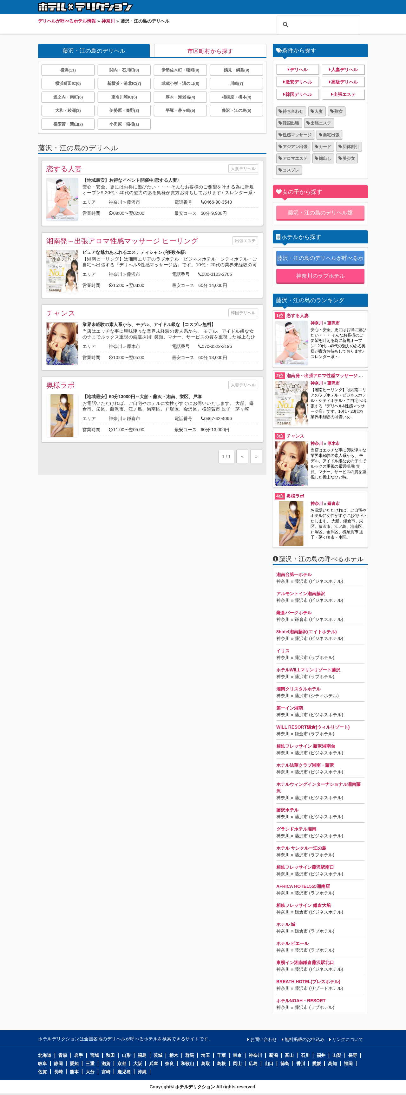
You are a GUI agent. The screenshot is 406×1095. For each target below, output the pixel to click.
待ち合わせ (293, 111)
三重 (90, 1063)
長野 (352, 1055)
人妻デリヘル (243, 168)
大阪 (137, 1063)
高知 (332, 1063)
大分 (90, 1071)
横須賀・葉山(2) (68, 124)
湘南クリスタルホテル (298, 688)
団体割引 (351, 146)
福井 (321, 1055)
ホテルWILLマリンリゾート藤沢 (308, 669)
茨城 (158, 1055)
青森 (62, 1055)
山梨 (336, 1055)
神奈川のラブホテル (320, 276)
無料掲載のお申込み (304, 1039)
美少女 (349, 158)
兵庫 (153, 1063)
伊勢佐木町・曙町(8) (180, 70)
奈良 (169, 1063)
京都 (121, 1063)
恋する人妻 (64, 169)
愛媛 (316, 1063)
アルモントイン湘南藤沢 (300, 593)
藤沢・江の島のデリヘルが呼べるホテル (320, 260)
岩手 (78, 1055)
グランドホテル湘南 (296, 829)
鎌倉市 (133, 418)
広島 (253, 1063)
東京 (237, 1055)
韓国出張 (291, 123)
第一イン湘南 (289, 708)
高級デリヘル (344, 82)
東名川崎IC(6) (124, 97)
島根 (221, 1063)
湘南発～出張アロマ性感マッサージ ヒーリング (122, 241)
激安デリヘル (298, 82)
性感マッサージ (297, 135)
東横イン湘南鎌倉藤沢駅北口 (305, 962)
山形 (126, 1055)
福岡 (348, 1063)
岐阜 (42, 1063)
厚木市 (133, 346)
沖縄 (142, 1071)
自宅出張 (331, 135)
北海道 (44, 1055)
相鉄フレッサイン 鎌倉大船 (303, 905)
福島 (142, 1055)
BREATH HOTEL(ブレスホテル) (308, 981)
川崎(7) (236, 83)
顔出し (325, 158)
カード (325, 146)
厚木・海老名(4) (180, 97)
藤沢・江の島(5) (237, 110)
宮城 (94, 1055)
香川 (300, 1063)
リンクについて (347, 1039)
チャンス (60, 313)
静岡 (58, 1063)
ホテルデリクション (195, 1086)
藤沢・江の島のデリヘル (93, 51)
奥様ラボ (60, 385)
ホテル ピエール (292, 943)
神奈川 (115, 202)
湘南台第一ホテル (294, 574)
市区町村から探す (210, 51)
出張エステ (245, 240)
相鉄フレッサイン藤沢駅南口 (305, 867)
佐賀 (42, 1071)
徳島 (284, 1063)
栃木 (173, 1055)
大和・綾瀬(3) (68, 110)
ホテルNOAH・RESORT (301, 1000)
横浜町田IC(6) (68, 83)
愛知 (74, 1063)
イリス (283, 650)
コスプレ (291, 170)
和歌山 (187, 1063)
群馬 (189, 1055)
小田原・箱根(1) (124, 124)
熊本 (74, 1071)
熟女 (338, 111)
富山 (289, 1055)
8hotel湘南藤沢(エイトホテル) (306, 631)
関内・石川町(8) (124, 70)
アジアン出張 (295, 146)
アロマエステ (295, 158)
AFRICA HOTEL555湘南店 (303, 886)
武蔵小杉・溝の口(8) (180, 83)
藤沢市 (133, 202)
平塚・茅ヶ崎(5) (180, 110)
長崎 (58, 1071)
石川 (305, 1055)
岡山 (237, 1063)
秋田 (110, 1055)
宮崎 (106, 1071)
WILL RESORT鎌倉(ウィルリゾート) (313, 727)
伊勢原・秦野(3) (124, 110)
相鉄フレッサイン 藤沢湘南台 (305, 746)
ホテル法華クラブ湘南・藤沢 (305, 765)
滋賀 (106, 1063)
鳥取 (205, 1063)
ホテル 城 (285, 924)
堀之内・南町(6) (68, 97)
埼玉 (205, 1055)
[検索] (317, 25)
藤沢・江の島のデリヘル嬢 (320, 213)
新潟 (273, 1055)
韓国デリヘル (243, 312)
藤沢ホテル (287, 810)
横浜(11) (68, 70)
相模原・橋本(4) (237, 97)
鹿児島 (124, 1071)
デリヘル (299, 69)
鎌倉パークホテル (294, 612)
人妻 (319, 111)
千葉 (221, 1055)
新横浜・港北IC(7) (124, 83)
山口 (269, 1063)
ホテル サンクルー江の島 (301, 848)
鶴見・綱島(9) (236, 70)
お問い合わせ (263, 1039)
